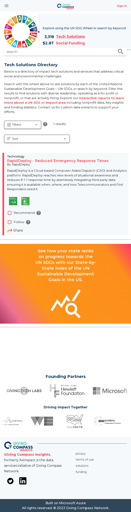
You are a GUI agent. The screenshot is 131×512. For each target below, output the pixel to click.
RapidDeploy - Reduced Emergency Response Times (58, 161)
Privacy (81, 453)
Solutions (82, 466)
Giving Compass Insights (27, 454)
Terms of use (85, 459)
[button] (22, 125)
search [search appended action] (120, 51)
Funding (81, 472)
